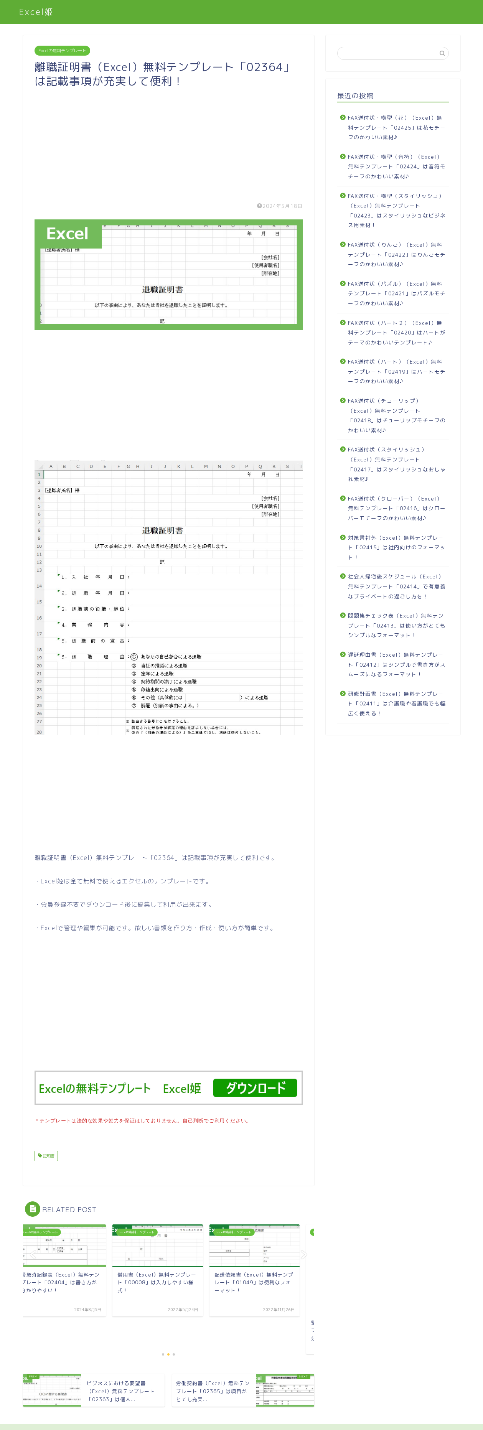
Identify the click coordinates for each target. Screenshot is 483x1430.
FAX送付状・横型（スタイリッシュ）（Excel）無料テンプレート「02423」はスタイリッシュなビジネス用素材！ (397, 210)
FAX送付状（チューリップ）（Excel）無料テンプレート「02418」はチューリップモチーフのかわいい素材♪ (397, 415)
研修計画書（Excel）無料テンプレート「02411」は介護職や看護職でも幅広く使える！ (397, 703)
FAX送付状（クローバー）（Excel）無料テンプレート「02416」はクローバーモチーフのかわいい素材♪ (397, 508)
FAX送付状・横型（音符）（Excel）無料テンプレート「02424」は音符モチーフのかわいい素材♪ (397, 166)
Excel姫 (36, 12)
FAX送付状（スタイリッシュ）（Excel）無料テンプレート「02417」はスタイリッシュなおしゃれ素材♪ (397, 464)
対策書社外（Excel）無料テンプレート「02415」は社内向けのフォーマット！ (397, 547)
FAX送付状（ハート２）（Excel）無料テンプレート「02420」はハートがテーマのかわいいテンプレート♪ (397, 332)
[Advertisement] (169, 142)
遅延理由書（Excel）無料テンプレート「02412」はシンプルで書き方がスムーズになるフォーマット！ (397, 664)
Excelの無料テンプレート (62, 51)
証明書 (48, 1155)
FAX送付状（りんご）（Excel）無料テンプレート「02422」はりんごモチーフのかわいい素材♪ (397, 254)
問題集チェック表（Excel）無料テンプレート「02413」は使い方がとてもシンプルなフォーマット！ (397, 625)
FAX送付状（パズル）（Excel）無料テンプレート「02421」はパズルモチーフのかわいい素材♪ (397, 293)
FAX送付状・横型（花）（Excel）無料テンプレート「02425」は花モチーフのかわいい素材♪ (397, 127)
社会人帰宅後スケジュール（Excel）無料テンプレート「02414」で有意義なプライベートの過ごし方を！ (397, 586)
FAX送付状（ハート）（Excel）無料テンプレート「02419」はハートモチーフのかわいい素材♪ (397, 371)
